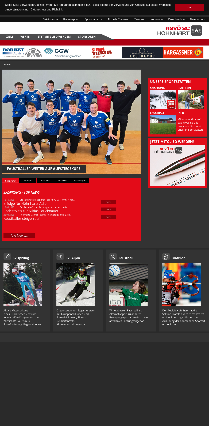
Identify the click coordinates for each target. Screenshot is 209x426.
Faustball (126, 258)
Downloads (175, 19)
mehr (108, 202)
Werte (25, 37)
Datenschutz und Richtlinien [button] (47, 9)
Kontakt (155, 19)
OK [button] (189, 7)
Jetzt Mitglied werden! (54, 37)
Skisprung (21, 258)
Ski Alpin (73, 258)
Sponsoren (87, 37)
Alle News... (19, 235)
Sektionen (49, 19)
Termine (139, 19)
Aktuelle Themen (118, 19)
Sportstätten (92, 19)
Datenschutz (197, 19)
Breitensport (70, 19)
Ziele (9, 37)
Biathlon (178, 258)
